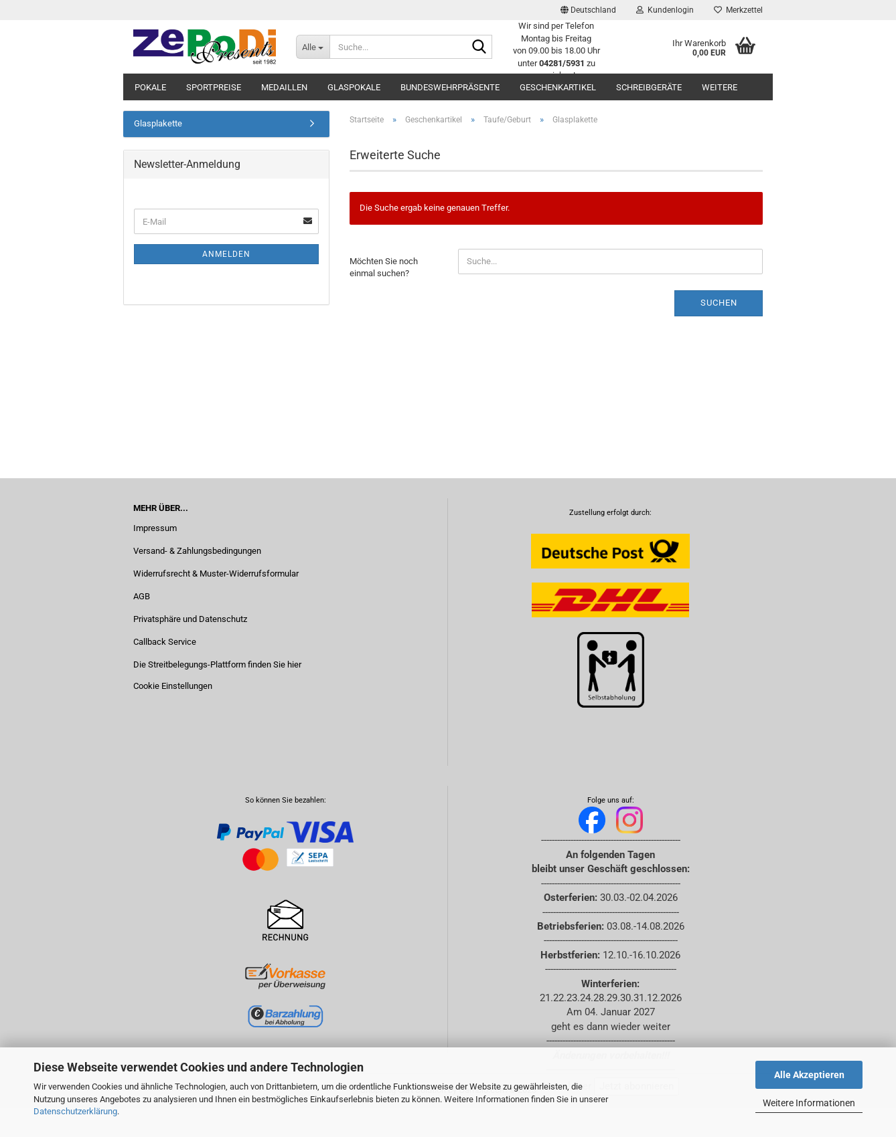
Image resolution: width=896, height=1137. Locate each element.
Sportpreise (213, 87)
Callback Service (164, 642)
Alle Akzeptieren (809, 1074)
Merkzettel (738, 10)
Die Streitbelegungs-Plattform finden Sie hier (217, 664)
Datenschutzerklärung (75, 1111)
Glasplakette (158, 123)
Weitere (719, 87)
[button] (588, 10)
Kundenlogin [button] (665, 10)
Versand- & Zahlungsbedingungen (197, 551)
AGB (141, 596)
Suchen (718, 303)
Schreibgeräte (649, 87)
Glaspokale (353, 87)
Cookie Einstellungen (172, 686)
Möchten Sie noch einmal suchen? (384, 267)
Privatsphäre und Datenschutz (190, 619)
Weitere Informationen (809, 1103)
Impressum (155, 528)
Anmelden (226, 254)
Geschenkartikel (558, 87)
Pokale (150, 87)
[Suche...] (312, 47)
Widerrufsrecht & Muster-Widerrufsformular (216, 573)
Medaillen (284, 87)
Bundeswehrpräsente (450, 87)
